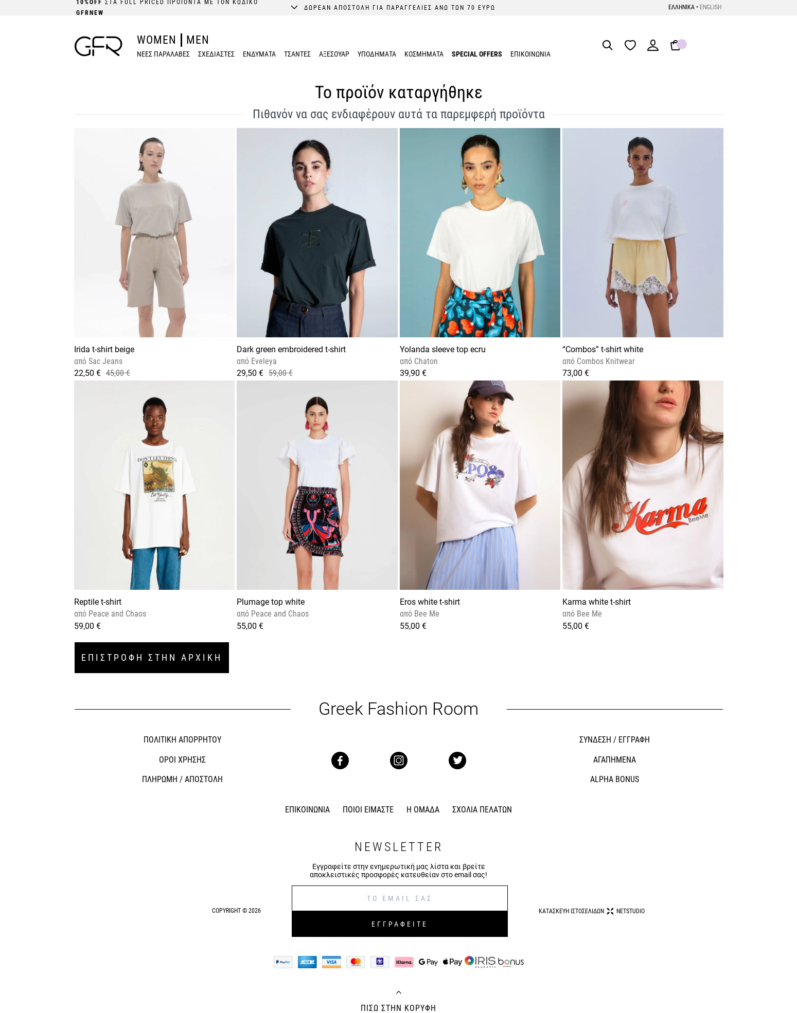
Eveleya (263, 361)
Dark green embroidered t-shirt (291, 349)
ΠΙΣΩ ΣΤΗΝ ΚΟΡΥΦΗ (398, 1008)
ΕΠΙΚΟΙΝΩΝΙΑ (530, 54)
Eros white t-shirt (430, 602)
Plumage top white (271, 602)
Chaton (425, 361)
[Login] (653, 48)
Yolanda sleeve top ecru (443, 349)
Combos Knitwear (605, 361)
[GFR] (98, 46)
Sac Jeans (104, 361)
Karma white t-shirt (596, 602)
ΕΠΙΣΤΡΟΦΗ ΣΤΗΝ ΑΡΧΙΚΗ (151, 657)
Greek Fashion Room (398, 709)
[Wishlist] (633, 46)
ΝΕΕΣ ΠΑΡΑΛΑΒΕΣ (163, 54)
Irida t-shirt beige (104, 349)
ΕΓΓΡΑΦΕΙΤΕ (399, 924)
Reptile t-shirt (97, 602)
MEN (197, 39)
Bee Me (425, 614)
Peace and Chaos (116, 614)
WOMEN (156, 39)
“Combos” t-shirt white (602, 349)
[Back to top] (398, 993)
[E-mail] (400, 898)
